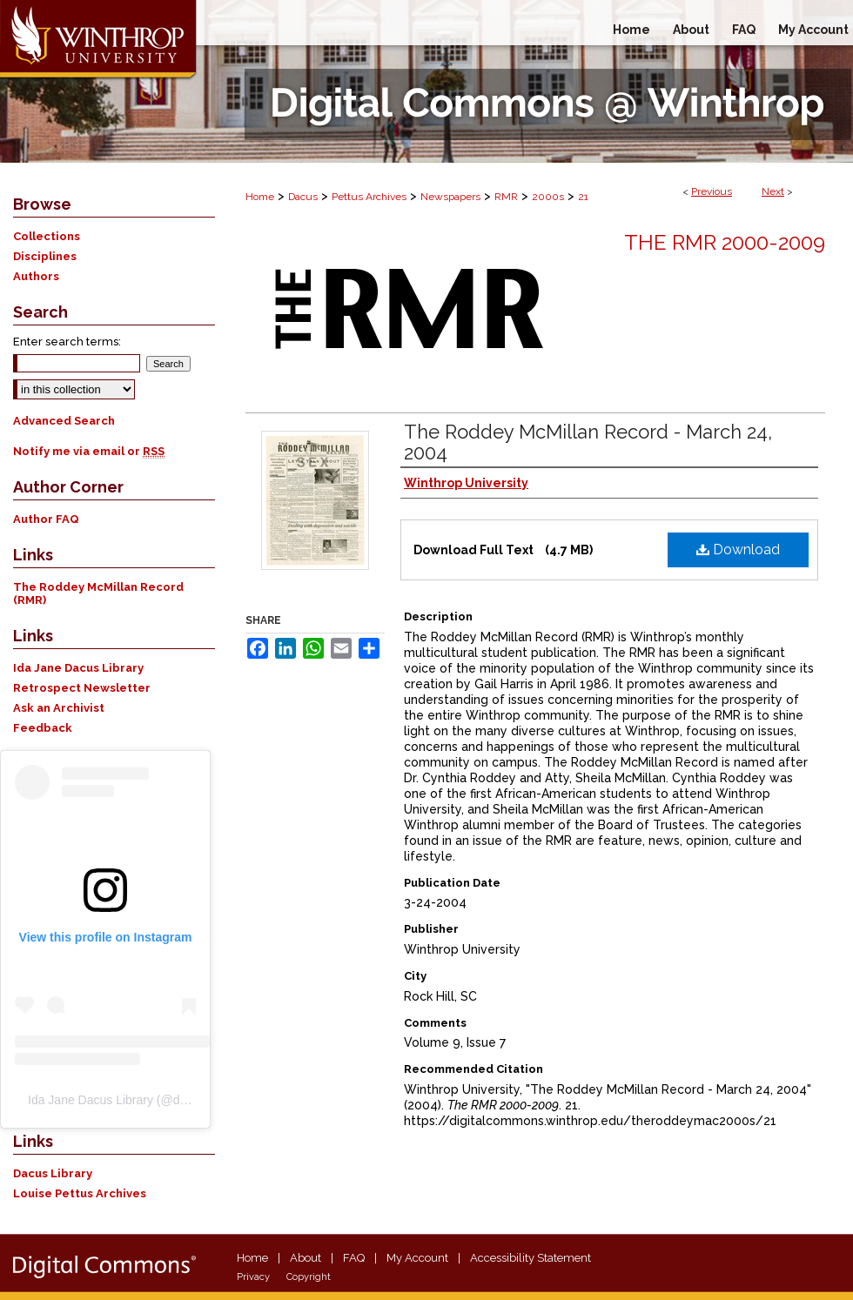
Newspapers (450, 197)
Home (259, 197)
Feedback (42, 727)
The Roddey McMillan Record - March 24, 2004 (588, 442)
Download (738, 549)
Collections (46, 236)
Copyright (308, 1277)
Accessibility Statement (530, 1257)
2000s (548, 197)
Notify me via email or (89, 451)
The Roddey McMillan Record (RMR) (98, 593)
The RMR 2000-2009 (724, 242)
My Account (417, 1257)
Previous (711, 191)
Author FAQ (46, 519)
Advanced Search (64, 420)
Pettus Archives (369, 197)
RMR (506, 197)
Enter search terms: (67, 341)
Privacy (253, 1277)
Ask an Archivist (58, 707)
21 (583, 197)
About (305, 1257)
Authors (36, 276)
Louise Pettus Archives (79, 1193)
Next (773, 191)
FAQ (354, 1257)
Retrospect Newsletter (82, 687)
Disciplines (45, 256)
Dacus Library (52, 1173)
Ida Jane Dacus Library (78, 667)
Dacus (303, 197)
